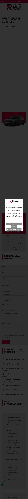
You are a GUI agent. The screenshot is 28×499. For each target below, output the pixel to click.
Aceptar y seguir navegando (14, 209)
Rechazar (14, 212)
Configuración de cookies (14, 214)
